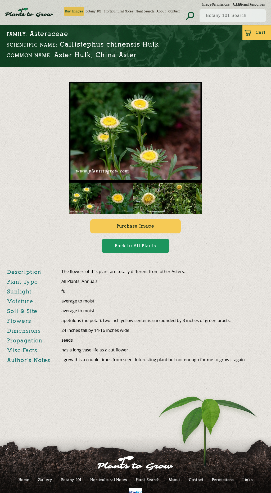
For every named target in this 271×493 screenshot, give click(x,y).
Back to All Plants (135, 245)
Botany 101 (93, 11)
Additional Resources (249, 4)
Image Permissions (215, 4)
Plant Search (145, 11)
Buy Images (74, 11)
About (161, 11)
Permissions (223, 480)
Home (24, 480)
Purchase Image (135, 226)
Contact (174, 11)
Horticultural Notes (118, 11)
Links (247, 480)
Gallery (45, 480)
